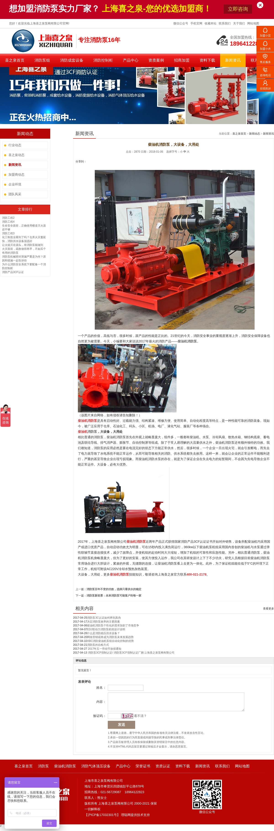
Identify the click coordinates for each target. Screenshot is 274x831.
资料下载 (207, 60)
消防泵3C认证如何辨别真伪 (104, 617)
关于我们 (239, 23)
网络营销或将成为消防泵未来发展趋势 (110, 637)
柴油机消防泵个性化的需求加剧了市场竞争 (113, 625)
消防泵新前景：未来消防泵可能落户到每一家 (114, 595)
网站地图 (253, 23)
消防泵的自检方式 (98, 644)
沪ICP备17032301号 (102, 818)
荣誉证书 (143, 769)
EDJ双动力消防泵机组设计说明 (106, 629)
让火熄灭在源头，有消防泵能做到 (22, 245)
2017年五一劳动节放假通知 (104, 648)
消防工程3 (8, 233)
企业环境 (14, 184)
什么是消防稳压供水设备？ (103, 633)
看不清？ (139, 719)
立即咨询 (238, 9)
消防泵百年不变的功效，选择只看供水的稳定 (114, 589)
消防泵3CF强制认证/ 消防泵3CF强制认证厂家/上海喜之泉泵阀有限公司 (130, 652)
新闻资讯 (233, 60)
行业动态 (14, 145)
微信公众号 (181, 23)
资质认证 (162, 769)
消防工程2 (8, 217)
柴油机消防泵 (65, 769)
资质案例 (156, 60)
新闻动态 (254, 133)
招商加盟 (182, 60)
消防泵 (43, 769)
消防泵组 (42, 60)
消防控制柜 (103, 60)
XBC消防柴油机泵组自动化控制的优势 (110, 641)
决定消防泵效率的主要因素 (103, 621)
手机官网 (196, 23)
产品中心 (130, 60)
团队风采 (14, 194)
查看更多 (268, 608)
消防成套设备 (71, 60)
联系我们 (225, 23)
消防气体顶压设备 (96, 769)
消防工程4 (8, 221)
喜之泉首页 (14, 60)
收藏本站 (211, 23)
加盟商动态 (16, 174)
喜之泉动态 (16, 155)
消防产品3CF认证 (13, 272)
